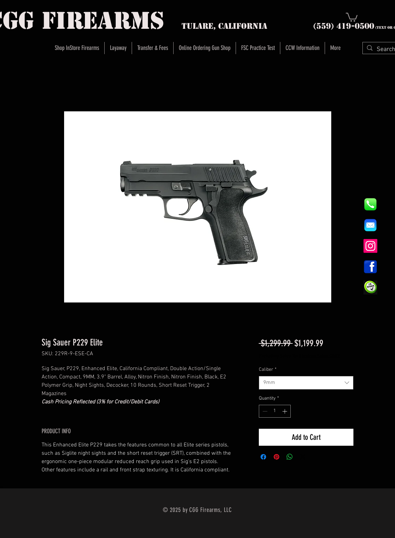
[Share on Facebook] (263, 457)
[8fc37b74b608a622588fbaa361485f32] (370, 225)
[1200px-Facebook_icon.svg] (370, 267)
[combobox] (306, 383)
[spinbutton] (275, 411)
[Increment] (285, 411)
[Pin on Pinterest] (276, 457)
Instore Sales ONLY (320, 356)
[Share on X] (303, 457)
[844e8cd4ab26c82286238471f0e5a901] (370, 204)
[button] (352, 17)
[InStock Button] (370, 287)
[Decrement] (264, 411)
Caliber (267, 370)
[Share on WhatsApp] (290, 457)
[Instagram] (370, 246)
